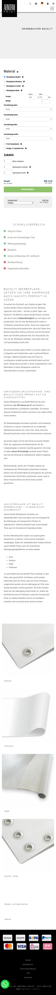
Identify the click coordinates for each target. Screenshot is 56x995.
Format (8, 96)
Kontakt (28, 979)
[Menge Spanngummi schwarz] (8, 167)
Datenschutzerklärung (28, 988)
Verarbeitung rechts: (11, 134)
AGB (28, 992)
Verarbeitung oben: (11, 105)
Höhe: (41, 94)
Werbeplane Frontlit (13, 86)
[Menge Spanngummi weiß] (8, 172)
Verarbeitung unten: (11, 115)
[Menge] (46, 101)
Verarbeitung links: (11, 125)
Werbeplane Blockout (14, 82)
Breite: (31, 94)
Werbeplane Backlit (13, 77)
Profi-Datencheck (13, 143)
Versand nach (21, 201)
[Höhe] (43, 97)
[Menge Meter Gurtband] (8, 161)
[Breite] (33, 97)
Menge (8, 101)
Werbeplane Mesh (12, 90)
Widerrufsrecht (28, 984)
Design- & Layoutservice (15, 148)
